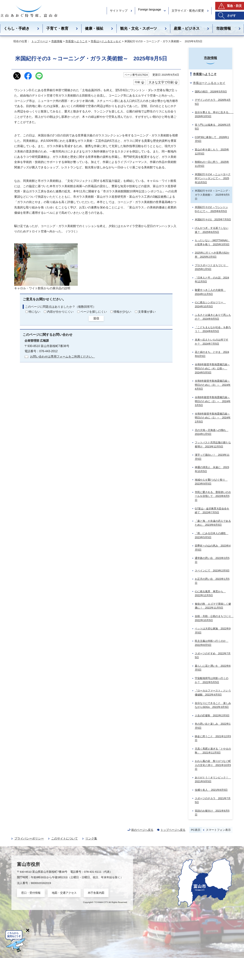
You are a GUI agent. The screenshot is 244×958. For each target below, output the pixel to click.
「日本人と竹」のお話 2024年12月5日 (212, 279)
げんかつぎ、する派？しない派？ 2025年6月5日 (211, 230)
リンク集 (91, 838)
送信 (96, 318)
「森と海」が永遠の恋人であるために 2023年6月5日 (213, 522)
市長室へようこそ (76, 41)
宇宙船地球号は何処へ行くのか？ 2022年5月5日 (211, 680)
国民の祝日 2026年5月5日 (211, 91)
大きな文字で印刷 (161, 82)
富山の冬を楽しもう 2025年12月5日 (212, 151)
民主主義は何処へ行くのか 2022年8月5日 (211, 642)
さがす (231, 15)
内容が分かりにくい (60, 311)
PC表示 (195, 829)
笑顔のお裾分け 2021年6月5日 (212, 812)
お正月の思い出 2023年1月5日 (212, 580)
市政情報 (56, 41)
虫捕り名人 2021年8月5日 (211, 789)
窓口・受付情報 (31, 892)
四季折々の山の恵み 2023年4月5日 (213, 547)
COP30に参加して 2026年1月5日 (212, 139)
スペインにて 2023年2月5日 (212, 570)
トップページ (39, 41)
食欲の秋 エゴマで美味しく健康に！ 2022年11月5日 (213, 605)
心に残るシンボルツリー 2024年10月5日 (210, 304)
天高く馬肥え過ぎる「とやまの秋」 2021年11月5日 (213, 750)
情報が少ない (122, 311)
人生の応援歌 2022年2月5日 (212, 715)
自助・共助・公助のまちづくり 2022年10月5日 (213, 618)
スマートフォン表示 (218, 829)
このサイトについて (64, 838)
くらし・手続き (16, 28)
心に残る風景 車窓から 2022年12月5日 (210, 593)
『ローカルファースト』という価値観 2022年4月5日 (213, 692)
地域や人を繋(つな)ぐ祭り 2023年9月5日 (211, 481)
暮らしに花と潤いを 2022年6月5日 (213, 667)
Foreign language (149, 9)
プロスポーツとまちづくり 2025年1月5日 (211, 267)
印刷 (137, 82)
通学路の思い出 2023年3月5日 (212, 560)
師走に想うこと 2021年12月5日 (213, 738)
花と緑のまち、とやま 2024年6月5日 (212, 354)
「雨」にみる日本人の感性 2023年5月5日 (211, 535)
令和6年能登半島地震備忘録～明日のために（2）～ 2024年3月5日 (213, 401)
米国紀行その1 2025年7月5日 (213, 219)
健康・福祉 (94, 28)
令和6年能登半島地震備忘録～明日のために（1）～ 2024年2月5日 (213, 417)
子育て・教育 (57, 28)
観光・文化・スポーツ (138, 28)
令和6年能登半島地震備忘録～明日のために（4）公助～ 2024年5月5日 (212, 368)
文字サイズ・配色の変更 (188, 10)
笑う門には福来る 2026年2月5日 (213, 126)
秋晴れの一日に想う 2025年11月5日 (212, 163)
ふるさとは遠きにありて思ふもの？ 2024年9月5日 (213, 316)
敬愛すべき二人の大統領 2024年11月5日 (210, 292)
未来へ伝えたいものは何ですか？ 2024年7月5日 (211, 341)
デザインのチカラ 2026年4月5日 (213, 101)
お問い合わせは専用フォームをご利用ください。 (62, 356)
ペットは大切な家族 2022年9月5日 (213, 630)
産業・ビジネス (187, 28)
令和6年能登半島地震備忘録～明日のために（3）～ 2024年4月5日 (213, 384)
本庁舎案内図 (96, 892)
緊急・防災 (234, 5)
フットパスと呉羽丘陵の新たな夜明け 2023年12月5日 (213, 444)
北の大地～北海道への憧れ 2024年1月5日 (211, 432)
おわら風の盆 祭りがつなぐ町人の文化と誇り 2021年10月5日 (213, 765)
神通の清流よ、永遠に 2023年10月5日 (212, 469)
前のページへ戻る (142, 829)
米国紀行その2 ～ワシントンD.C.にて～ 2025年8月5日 (211, 209)
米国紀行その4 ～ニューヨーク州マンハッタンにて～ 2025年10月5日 (213, 178)
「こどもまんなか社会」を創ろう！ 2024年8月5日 (213, 329)
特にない (34, 311)
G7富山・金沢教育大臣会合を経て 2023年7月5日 (212, 510)
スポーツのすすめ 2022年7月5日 (213, 655)
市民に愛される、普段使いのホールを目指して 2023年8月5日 (213, 496)
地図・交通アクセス (64, 892)
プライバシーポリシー (29, 838)
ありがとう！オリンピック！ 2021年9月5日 (213, 779)
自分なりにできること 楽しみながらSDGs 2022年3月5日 (213, 705)
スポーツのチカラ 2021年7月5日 (213, 800)
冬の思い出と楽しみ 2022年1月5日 (213, 725)
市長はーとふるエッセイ (106, 41)
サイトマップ (119, 10)
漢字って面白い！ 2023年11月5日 (212, 456)
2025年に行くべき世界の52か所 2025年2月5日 (212, 254)
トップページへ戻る (173, 829)
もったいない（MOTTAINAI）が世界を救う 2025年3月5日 (212, 242)
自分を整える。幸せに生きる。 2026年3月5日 (213, 114)
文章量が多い (147, 311)
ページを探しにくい (93, 311)
